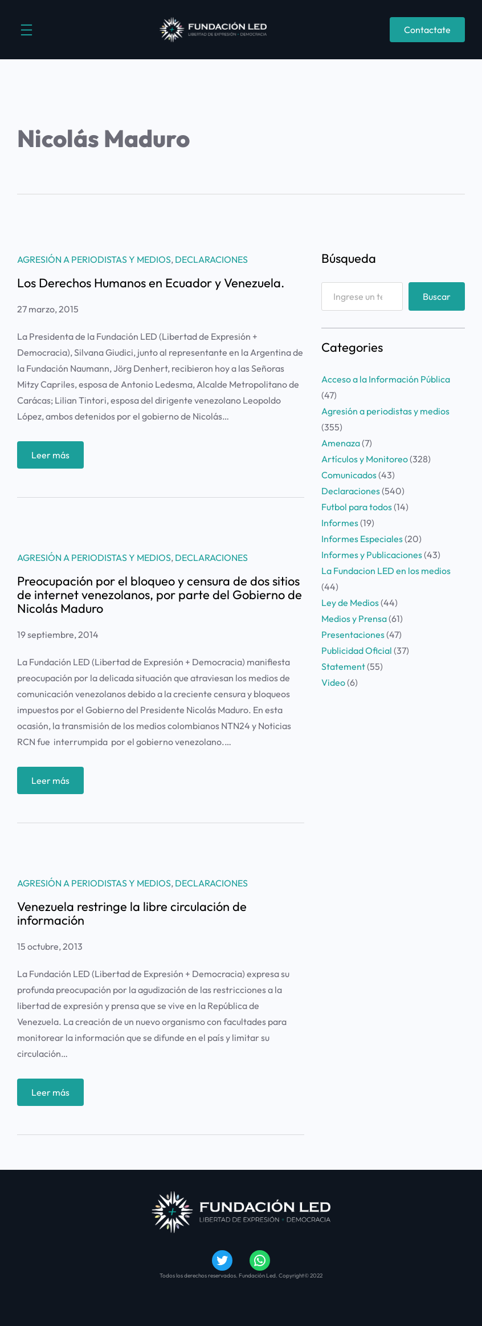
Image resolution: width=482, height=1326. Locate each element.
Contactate (427, 29)
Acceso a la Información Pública (385, 379)
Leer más (54, 457)
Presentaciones (353, 634)
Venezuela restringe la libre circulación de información (132, 913)
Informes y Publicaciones (371, 554)
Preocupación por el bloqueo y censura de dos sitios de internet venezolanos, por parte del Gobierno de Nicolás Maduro (159, 594)
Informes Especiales (362, 538)
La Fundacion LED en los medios (386, 570)
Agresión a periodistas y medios (94, 259)
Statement (343, 666)
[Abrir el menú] (26, 30)
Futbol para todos (356, 506)
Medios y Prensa (354, 618)
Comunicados (349, 475)
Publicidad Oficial (356, 650)
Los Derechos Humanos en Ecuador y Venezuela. (150, 283)
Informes (339, 522)
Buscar (437, 296)
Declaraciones (211, 259)
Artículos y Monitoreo (364, 459)
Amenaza (340, 443)
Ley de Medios (350, 602)
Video (333, 682)
